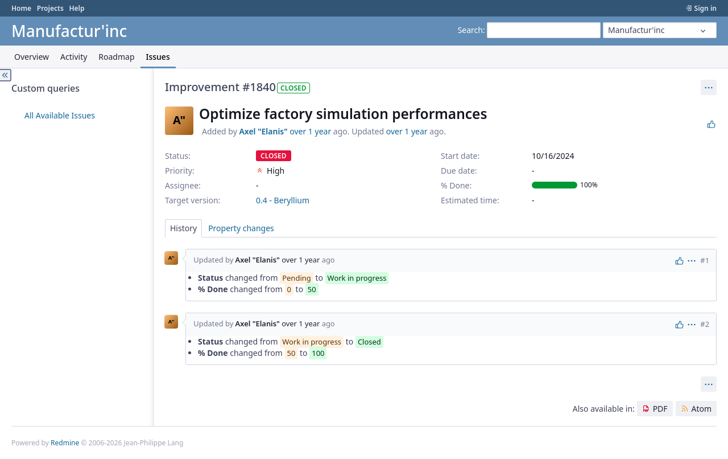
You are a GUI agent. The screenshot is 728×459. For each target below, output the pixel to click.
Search (470, 29)
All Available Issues (59, 115)
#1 (704, 260)
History (183, 228)
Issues (158, 56)
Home (21, 8)
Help (76, 8)
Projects (50, 8)
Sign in (705, 8)
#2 (704, 324)
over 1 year (310, 131)
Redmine (65, 443)
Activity (73, 56)
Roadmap (116, 56)
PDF (660, 408)
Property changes (241, 228)
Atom (701, 408)
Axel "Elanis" (263, 131)
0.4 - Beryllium (282, 200)
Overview (31, 56)
